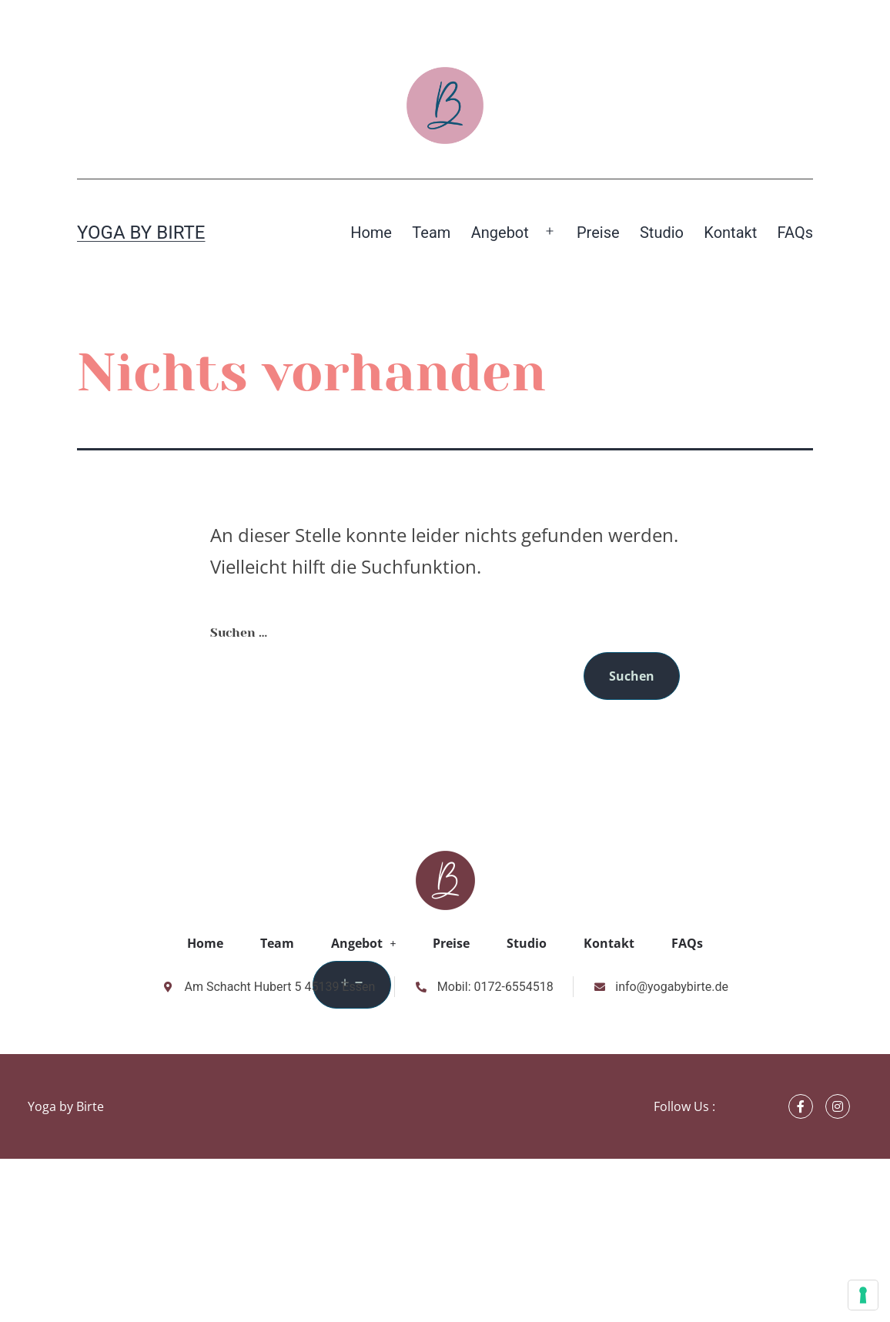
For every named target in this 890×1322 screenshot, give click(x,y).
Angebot (500, 232)
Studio (662, 232)
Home (371, 232)
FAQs (795, 232)
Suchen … (238, 632)
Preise (598, 232)
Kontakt (730, 232)
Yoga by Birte (141, 232)
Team (431, 232)
